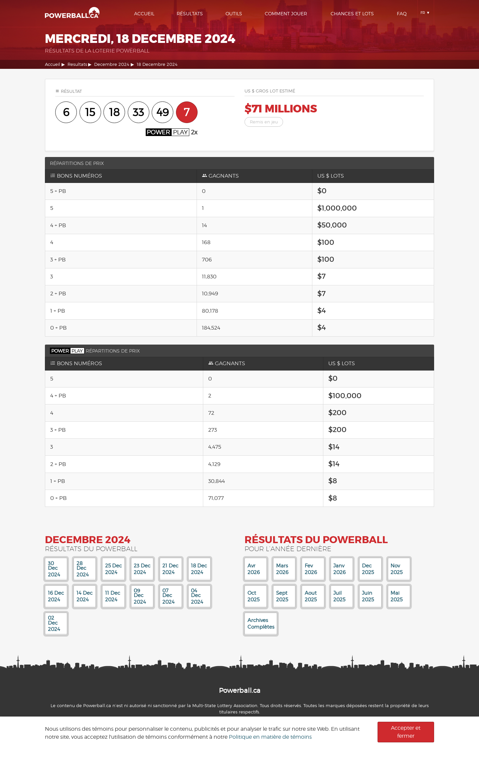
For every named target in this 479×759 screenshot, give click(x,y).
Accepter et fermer (405, 732)
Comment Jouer (286, 13)
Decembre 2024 (111, 64)
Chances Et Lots (352, 13)
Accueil (144, 13)
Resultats (77, 64)
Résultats (190, 13)
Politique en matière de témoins (270, 737)
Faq (402, 13)
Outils (234, 13)
